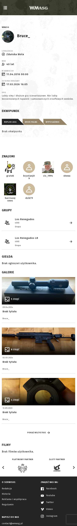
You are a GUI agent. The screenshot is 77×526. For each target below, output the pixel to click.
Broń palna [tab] (31, 122)
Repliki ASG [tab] (10, 122)
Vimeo (47, 509)
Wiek (4, 61)
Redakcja (7, 488)
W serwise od (8, 71)
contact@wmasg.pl (12, 523)
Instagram (49, 516)
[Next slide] (73, 467)
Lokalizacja (7, 51)
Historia (6, 494)
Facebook (49, 488)
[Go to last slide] (3, 467)
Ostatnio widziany (11, 81)
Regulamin (8, 504)
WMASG (5, 27)
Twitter (47, 502)
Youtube (48, 495)
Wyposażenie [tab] (52, 122)
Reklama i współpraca (14, 499)
